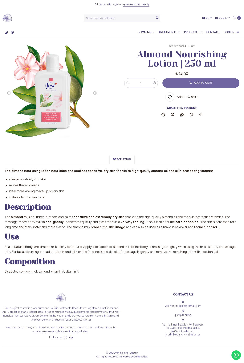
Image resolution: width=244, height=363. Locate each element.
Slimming (146, 32)
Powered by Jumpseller (133, 356)
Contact (213, 32)
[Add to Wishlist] (181, 97)
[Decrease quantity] (127, 83)
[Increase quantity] (154, 83)
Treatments (169, 32)
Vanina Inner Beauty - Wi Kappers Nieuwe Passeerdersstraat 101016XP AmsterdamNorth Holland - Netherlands (183, 327)
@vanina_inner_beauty (136, 4)
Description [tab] (122, 162)
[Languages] (207, 18)
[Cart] (237, 18)
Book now (231, 32)
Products (193, 32)
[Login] (222, 18)
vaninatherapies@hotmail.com (183, 303)
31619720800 (183, 313)
